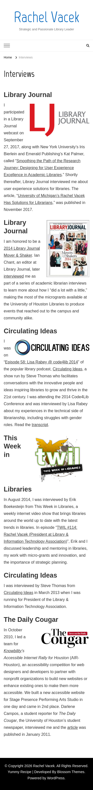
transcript (40, 425)
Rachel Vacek (46, 17)
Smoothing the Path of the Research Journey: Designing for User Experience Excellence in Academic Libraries (42, 168)
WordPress (55, 778)
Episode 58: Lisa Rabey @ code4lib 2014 (41, 362)
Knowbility (13, 651)
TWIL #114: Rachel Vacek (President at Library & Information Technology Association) (40, 534)
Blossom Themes (71, 772)
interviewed (14, 276)
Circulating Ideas (67, 369)
